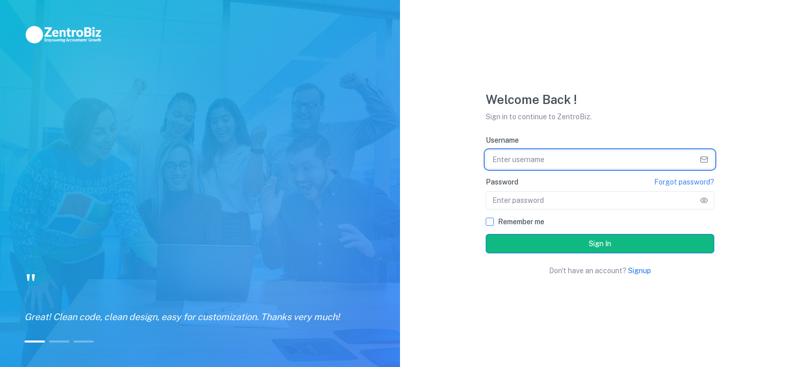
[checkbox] (490, 222)
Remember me (521, 221)
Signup (639, 271)
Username (502, 140)
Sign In (600, 244)
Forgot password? (684, 182)
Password (502, 182)
